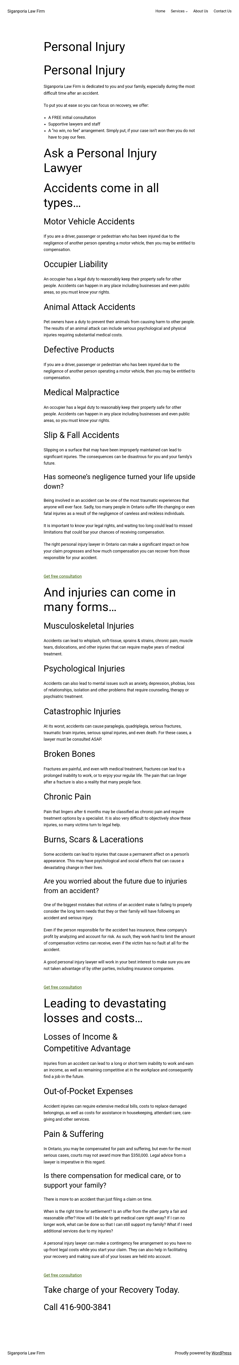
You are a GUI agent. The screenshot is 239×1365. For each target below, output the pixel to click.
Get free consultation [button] (63, 576)
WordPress (222, 1353)
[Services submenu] (187, 11)
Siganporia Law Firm (26, 11)
